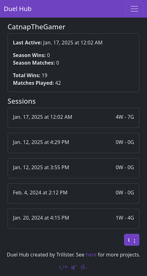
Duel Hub (18, 8)
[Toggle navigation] (134, 9)
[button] (73, 118)
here (91, 254)
